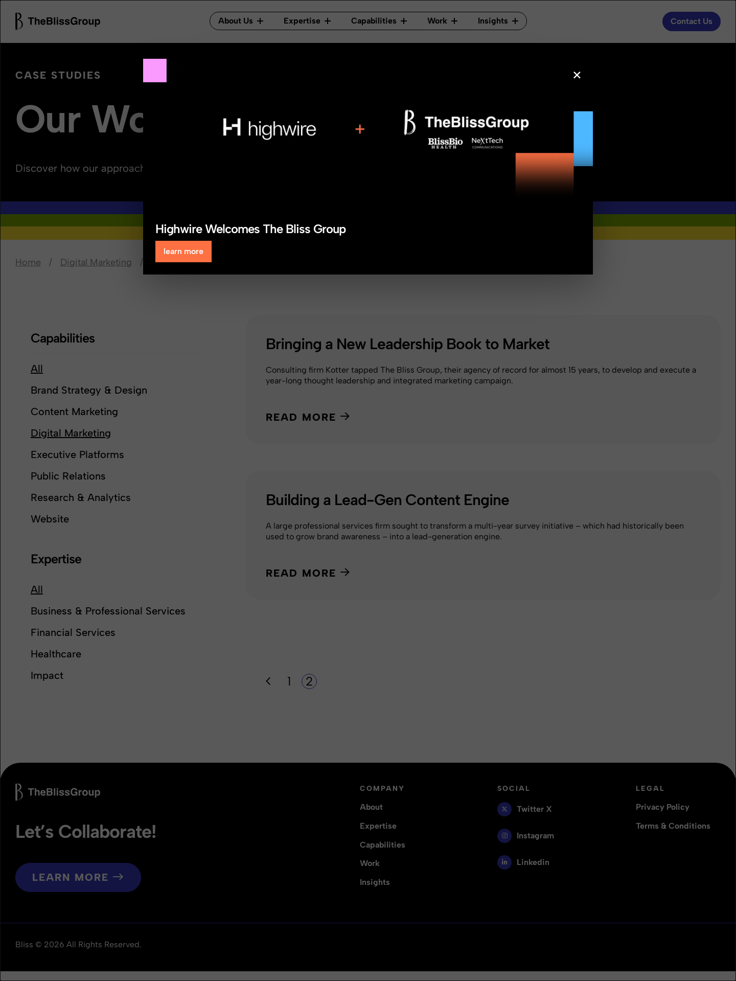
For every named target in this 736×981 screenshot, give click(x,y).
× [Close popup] (577, 75)
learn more (183, 251)
